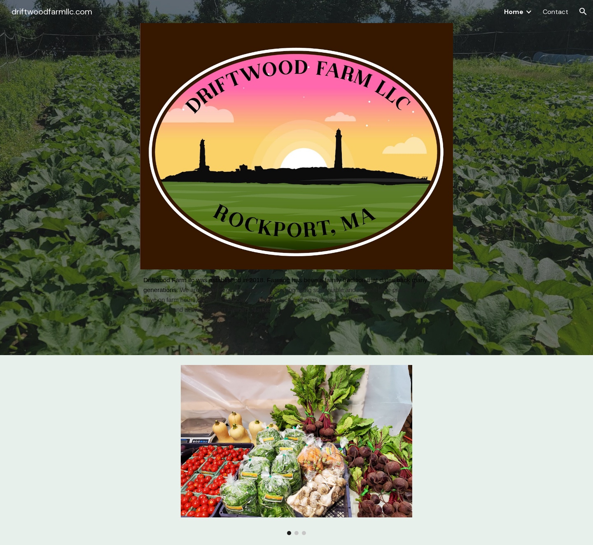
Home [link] (513, 11)
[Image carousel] (296, 450)
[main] (296, 294)
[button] (583, 11)
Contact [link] (555, 11)
